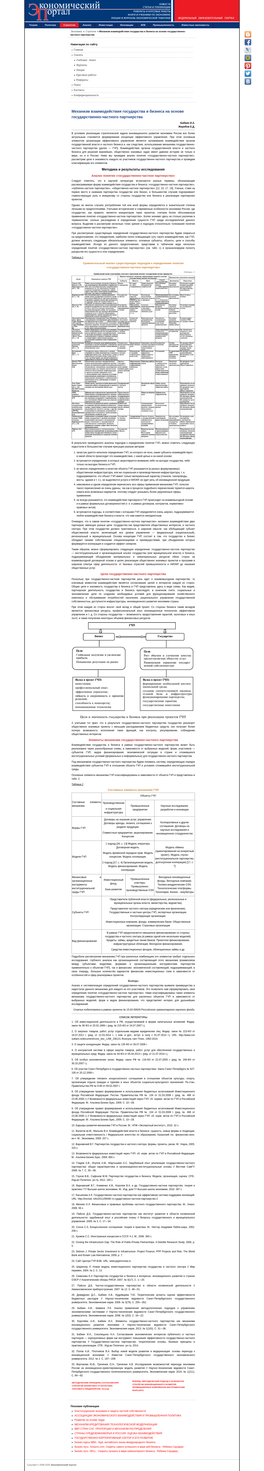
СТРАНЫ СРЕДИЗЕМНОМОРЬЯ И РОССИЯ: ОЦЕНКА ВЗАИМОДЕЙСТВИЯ (118, 1433)
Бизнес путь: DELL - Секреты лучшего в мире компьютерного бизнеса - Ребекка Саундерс (126, 1451)
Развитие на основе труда (90, 1420)
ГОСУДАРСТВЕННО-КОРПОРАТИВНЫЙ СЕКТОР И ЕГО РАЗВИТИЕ (114, 1437)
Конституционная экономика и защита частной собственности (110, 1411)
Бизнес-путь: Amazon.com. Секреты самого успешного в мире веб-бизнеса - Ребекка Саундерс (129, 1446)
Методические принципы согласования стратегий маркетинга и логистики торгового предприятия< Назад (95, 1386)
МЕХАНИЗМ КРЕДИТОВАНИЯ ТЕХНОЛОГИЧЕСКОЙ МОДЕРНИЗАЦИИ (116, 1424)
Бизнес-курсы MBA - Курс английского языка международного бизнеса (115, 1442)
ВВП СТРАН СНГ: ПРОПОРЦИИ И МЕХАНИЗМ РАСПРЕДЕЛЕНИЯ (113, 1428)
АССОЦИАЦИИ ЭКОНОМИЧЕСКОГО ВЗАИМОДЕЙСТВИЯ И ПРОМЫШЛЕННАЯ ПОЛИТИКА (128, 1415)
